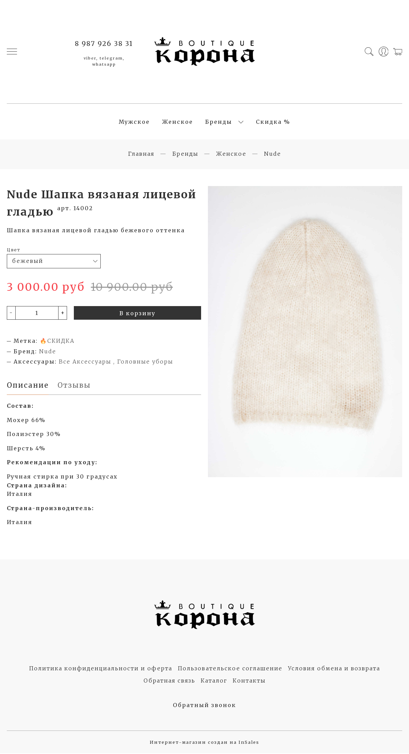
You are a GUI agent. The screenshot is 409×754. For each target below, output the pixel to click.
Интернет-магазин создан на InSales (204, 743)
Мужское (134, 122)
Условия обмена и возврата (334, 669)
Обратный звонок (204, 705)
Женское (177, 122)
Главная (141, 154)
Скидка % (273, 122)
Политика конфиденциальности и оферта (100, 669)
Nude (272, 154)
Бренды (218, 122)
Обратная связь (169, 681)
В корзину (137, 314)
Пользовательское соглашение (230, 669)
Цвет (13, 250)
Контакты (249, 681)
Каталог (214, 681)
